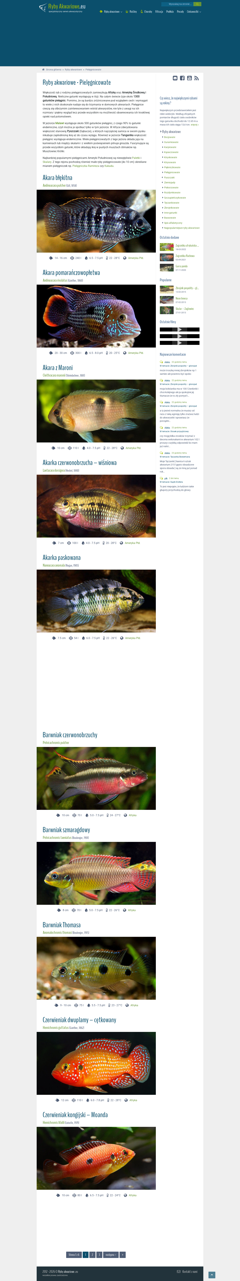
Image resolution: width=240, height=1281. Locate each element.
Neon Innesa (182, 298)
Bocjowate (168, 137)
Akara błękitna (57, 178)
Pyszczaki (168, 177)
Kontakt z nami (190, 1271)
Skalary (47, 162)
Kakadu (109, 166)
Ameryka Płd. (136, 258)
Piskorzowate (170, 187)
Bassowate (169, 217)
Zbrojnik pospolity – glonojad (188, 288)
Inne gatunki (169, 212)
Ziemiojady (168, 182)
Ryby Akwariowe (64, 6)
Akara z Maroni (58, 368)
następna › (111, 1255)
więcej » (195, 124)
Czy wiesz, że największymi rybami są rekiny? (178, 101)
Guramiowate (170, 142)
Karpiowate (169, 147)
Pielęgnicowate (171, 172)
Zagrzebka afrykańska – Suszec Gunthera (188, 245)
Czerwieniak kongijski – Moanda (75, 1115)
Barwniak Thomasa (62, 925)
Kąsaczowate (170, 152)
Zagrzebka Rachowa (185, 256)
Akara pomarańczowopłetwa (71, 272)
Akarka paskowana (62, 557)
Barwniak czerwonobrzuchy (70, 735)
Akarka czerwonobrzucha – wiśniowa (80, 462)
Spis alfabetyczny (172, 223)
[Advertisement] (120, 41)
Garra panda (182, 266)
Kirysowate (169, 162)
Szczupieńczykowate (174, 197)
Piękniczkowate (171, 167)
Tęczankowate (170, 202)
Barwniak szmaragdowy (66, 830)
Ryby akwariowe (170, 131)
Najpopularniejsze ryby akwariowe (180, 228)
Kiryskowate (169, 157)
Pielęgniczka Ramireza (85, 166)
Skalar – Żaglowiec (185, 308)
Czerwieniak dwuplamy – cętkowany (79, 1020)
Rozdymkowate (171, 192)
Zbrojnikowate (170, 207)
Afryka (132, 815)
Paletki (136, 157)
